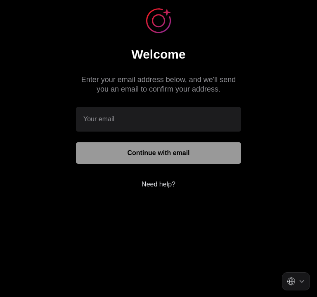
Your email (98, 118)
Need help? (158, 184)
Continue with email (158, 152)
